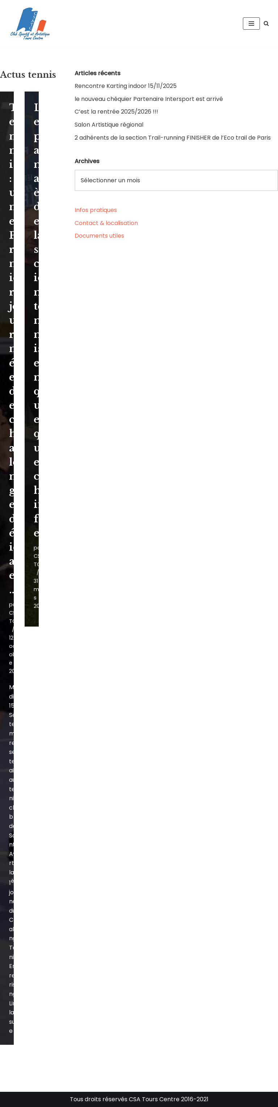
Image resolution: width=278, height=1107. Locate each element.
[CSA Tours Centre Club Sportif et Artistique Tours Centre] (28, 23)
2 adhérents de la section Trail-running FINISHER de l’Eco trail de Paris (173, 137)
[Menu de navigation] (251, 23)
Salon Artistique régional (109, 124)
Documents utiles (99, 236)
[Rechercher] (266, 23)
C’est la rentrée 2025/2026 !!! (116, 111)
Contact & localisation (106, 223)
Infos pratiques (96, 210)
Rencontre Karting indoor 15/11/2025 (126, 86)
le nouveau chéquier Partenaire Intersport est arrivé (149, 99)
